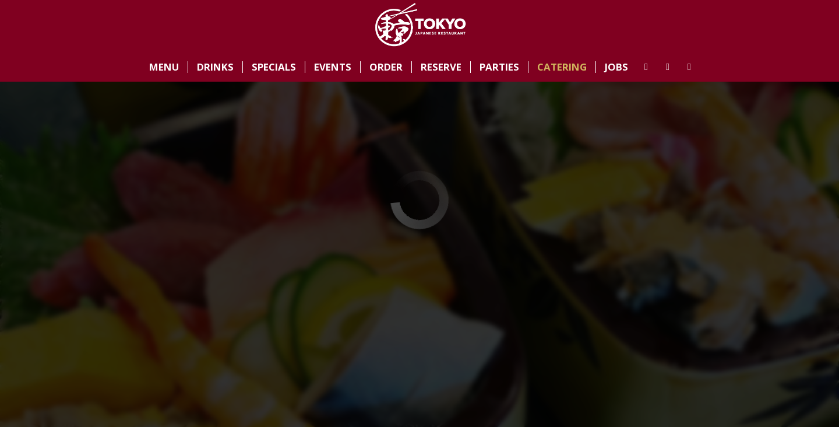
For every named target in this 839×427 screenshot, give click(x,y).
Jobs (616, 67)
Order (386, 67)
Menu (164, 67)
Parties (499, 67)
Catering (562, 67)
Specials (274, 67)
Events (332, 67)
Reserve (441, 67)
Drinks (215, 67)
